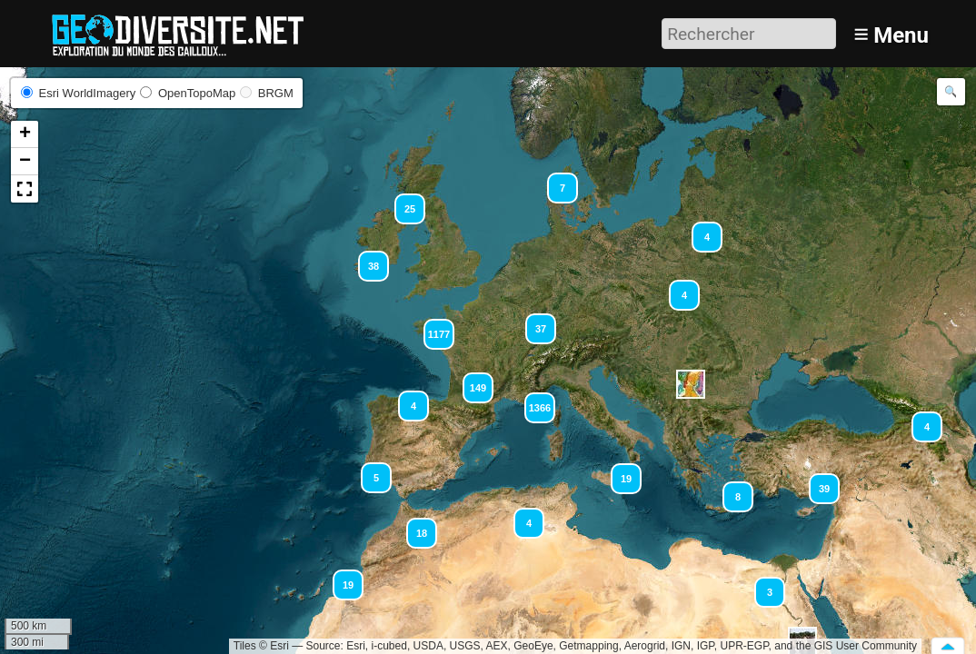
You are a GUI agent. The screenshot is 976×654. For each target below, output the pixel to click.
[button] (413, 525)
